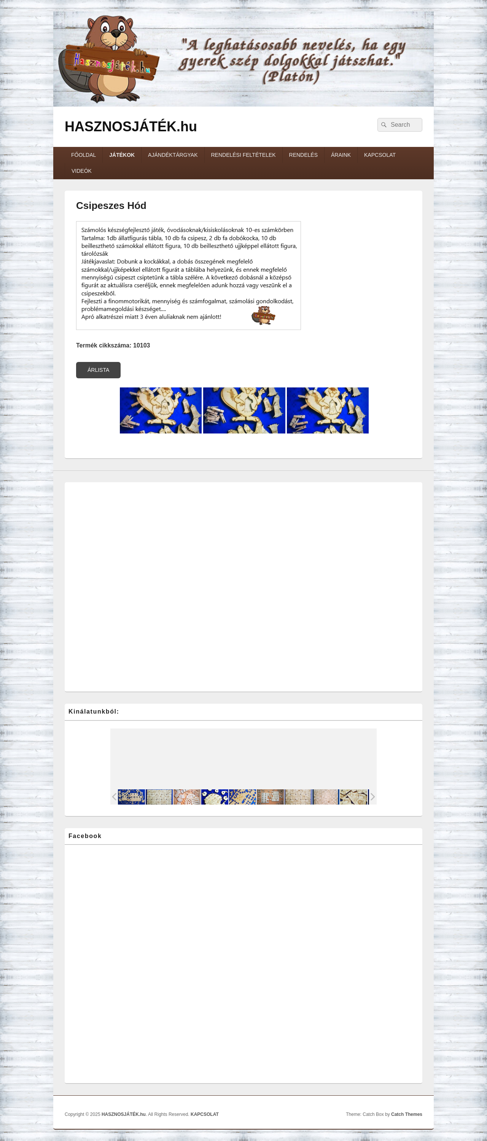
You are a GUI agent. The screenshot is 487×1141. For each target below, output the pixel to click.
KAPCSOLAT (380, 155)
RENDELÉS (303, 155)
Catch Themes (406, 1114)
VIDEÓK (82, 171)
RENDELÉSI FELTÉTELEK (243, 155)
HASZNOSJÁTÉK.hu (131, 126)
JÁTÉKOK (122, 155)
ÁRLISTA (98, 370)
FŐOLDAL (83, 155)
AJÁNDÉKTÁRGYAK (172, 155)
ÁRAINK (341, 155)
